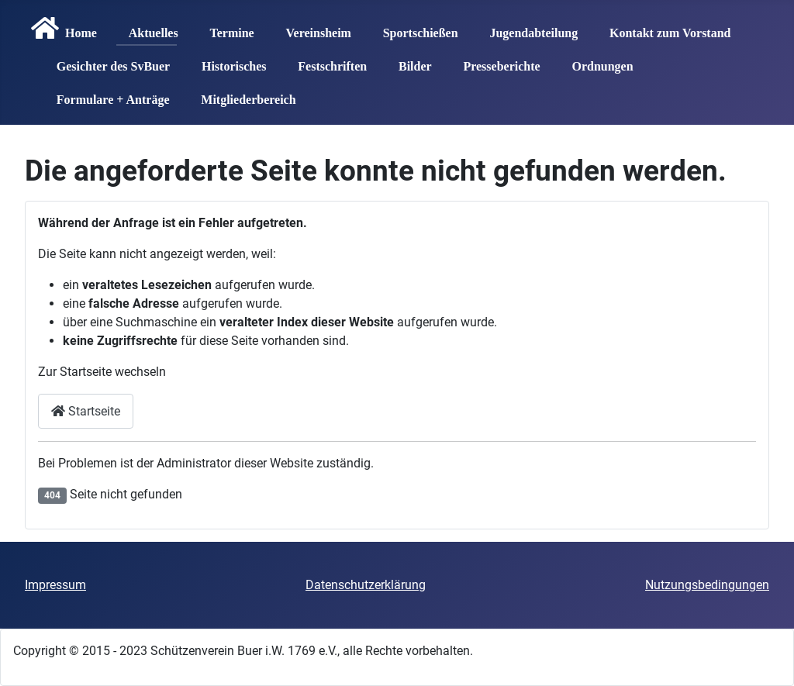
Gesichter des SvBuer (107, 61)
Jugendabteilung (527, 28)
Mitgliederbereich (241, 94)
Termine (225, 28)
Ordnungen (596, 61)
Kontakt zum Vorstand (663, 28)
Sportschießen (414, 28)
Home (61, 28)
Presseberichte (495, 61)
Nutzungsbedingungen (707, 584)
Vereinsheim (311, 28)
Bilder (409, 61)
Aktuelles (147, 28)
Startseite (85, 411)
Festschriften (326, 61)
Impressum (55, 584)
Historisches (228, 61)
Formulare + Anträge (107, 94)
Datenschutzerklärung (366, 584)
